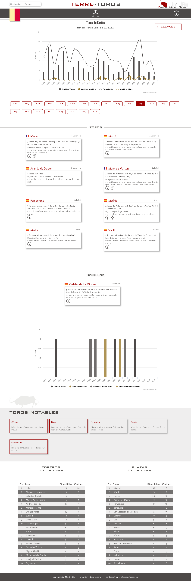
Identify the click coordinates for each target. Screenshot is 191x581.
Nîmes (34, 136)
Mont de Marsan (118, 168)
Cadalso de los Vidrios (82, 284)
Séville (112, 230)
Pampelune (37, 200)
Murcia (112, 136)
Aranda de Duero (41, 168)
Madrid (112, 200)
